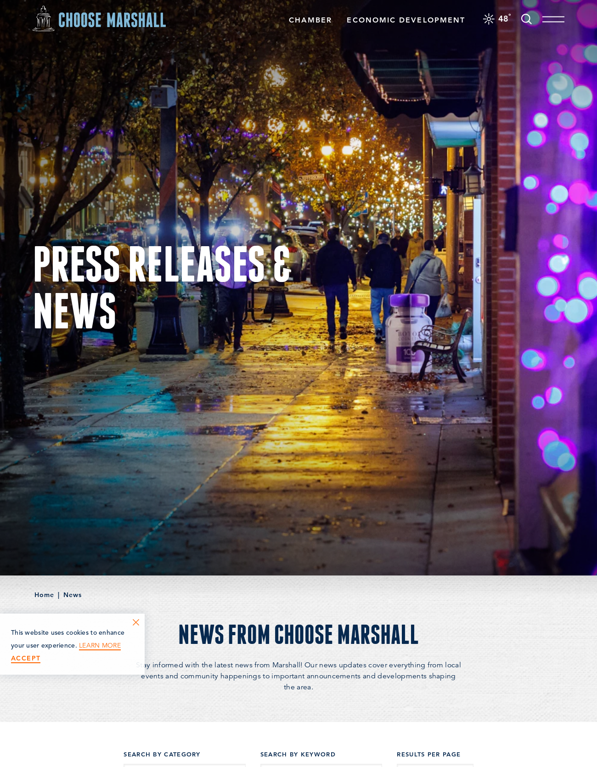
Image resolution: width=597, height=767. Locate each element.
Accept (25, 658)
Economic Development (406, 20)
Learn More (100, 645)
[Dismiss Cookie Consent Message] (136, 622)
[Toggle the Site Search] (526, 18)
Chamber (310, 20)
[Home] (99, 18)
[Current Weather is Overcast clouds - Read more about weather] (497, 18)
